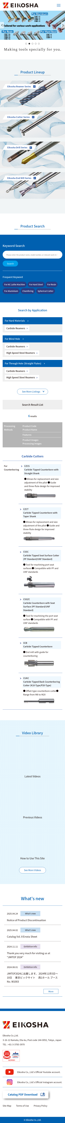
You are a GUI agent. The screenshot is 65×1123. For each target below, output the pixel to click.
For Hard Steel (36, 284)
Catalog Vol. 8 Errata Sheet (22, 936)
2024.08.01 (12, 967)
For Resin (51, 284)
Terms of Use (22, 1105)
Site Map (7, 1105)
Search (10, 263)
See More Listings (31, 391)
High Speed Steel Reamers (20, 352)
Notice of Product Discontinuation (26, 920)
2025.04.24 (12, 913)
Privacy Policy (40, 1105)
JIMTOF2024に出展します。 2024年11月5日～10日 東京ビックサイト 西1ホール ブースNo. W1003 (32, 977)
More (50, 991)
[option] (32, 25)
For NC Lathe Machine (14, 284)
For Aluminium (11, 290)
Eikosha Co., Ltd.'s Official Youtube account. (38, 1072)
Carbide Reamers (15, 328)
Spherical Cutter (45, 290)
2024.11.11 (12, 946)
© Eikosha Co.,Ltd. (32, 1119)
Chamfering (27, 290)
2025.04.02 (12, 930)
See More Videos (32, 870)
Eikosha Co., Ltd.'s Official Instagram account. (39, 1082)
